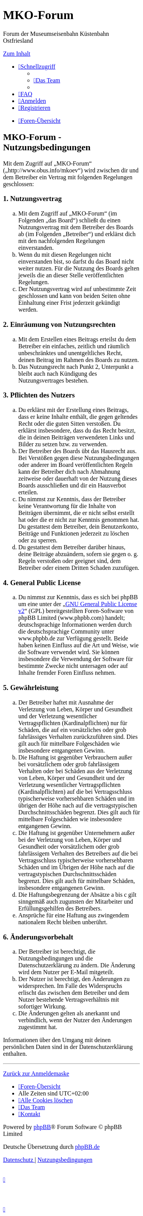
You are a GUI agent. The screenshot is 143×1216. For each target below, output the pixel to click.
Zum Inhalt (17, 53)
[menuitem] (47, 80)
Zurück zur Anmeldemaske (36, 1073)
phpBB (42, 1127)
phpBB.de (87, 1147)
